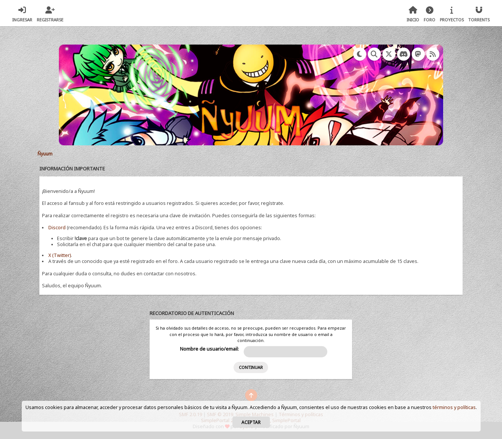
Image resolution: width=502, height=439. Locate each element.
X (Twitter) (59, 255)
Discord (57, 227)
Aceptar (251, 422)
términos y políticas (454, 407)
